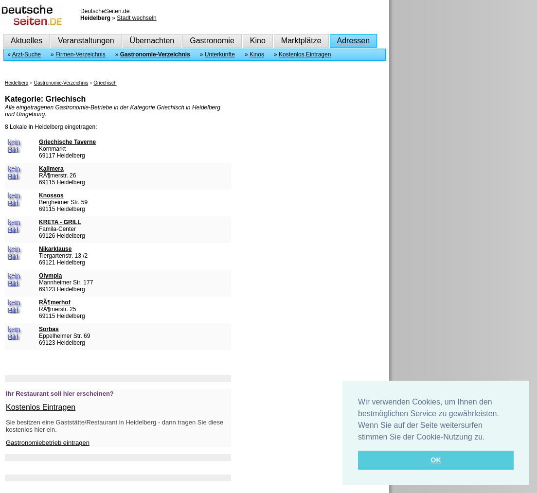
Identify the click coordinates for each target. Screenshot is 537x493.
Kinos (257, 54)
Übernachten (152, 40)
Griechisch (104, 83)
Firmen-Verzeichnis (80, 54)
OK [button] (435, 460)
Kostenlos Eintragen (305, 54)
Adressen (353, 40)
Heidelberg (16, 83)
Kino (258, 40)
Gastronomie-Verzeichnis (155, 54)
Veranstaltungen (86, 40)
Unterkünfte (220, 54)
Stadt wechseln (136, 18)
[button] (488, 437)
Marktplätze (301, 40)
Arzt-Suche (26, 54)
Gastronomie (212, 40)
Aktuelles (26, 40)
